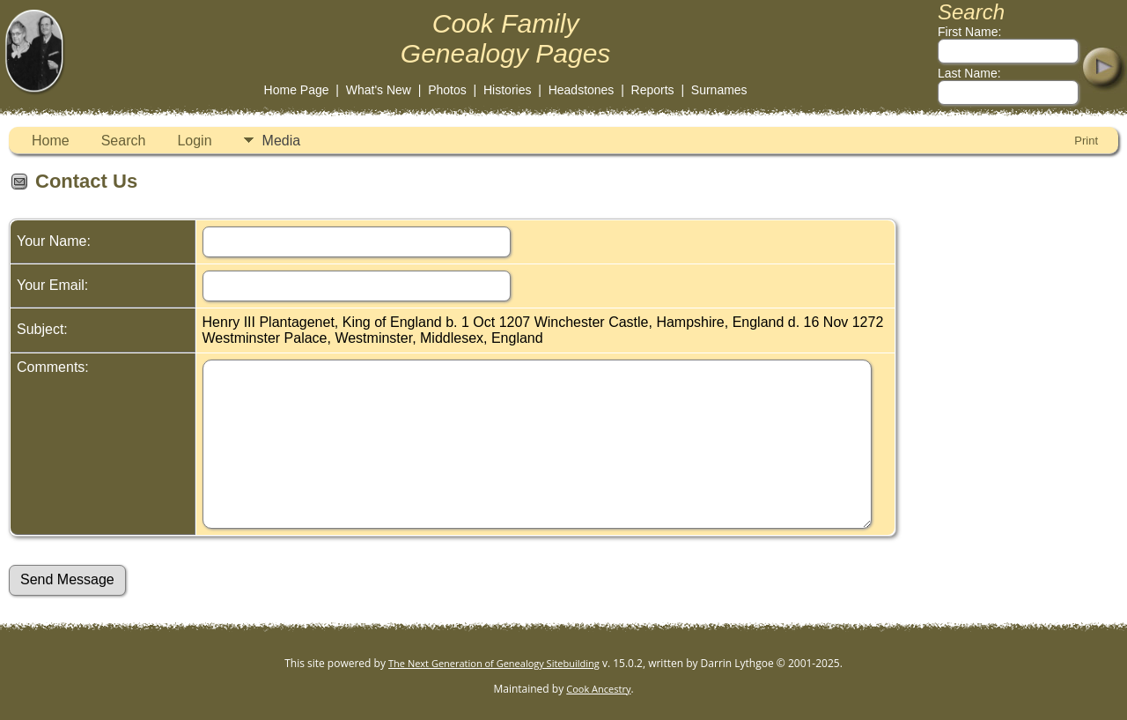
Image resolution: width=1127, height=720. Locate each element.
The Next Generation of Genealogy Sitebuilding (494, 663)
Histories (507, 90)
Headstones (582, 90)
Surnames (719, 90)
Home (51, 140)
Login (194, 140)
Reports (652, 90)
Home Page (296, 90)
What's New (378, 90)
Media (281, 140)
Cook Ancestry (598, 688)
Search (123, 140)
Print (1086, 140)
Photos (447, 90)
